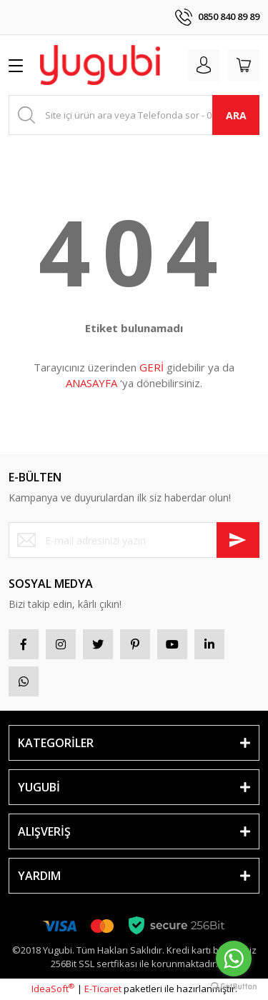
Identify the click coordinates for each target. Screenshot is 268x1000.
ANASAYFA (91, 383)
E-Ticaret (102, 988)
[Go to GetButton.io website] (234, 985)
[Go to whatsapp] (234, 958)
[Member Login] (203, 65)
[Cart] (243, 65)
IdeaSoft (52, 988)
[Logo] (100, 65)
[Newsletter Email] (134, 540)
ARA (236, 115)
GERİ (151, 367)
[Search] (134, 115)
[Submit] (238, 540)
